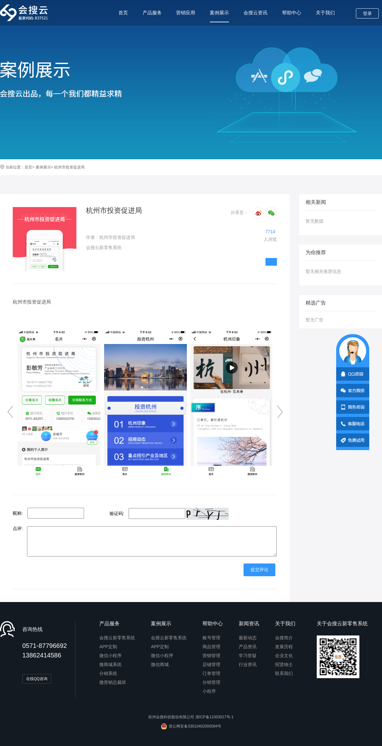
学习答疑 (248, 655)
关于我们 (325, 12)
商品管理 (211, 646)
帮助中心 (291, 12)
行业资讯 (248, 664)
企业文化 (284, 655)
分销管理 (211, 682)
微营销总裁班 (112, 682)
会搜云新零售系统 (117, 637)
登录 (367, 13)
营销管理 (211, 655)
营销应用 (185, 12)
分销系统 (108, 673)
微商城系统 (110, 664)
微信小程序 (110, 655)
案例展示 (219, 16)
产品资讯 (248, 646)
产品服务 (152, 12)
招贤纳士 (284, 664)
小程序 (209, 691)
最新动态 (248, 637)
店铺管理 (211, 664)
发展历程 (284, 646)
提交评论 (259, 569)
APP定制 (108, 646)
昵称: (18, 513)
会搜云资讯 (255, 12)
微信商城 (160, 664)
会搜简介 (284, 637)
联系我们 (284, 673)
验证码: (117, 513)
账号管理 (211, 637)
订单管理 (211, 673)
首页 (123, 12)
